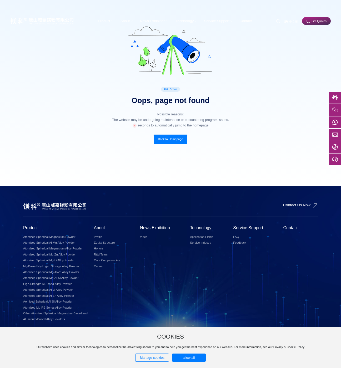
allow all (189, 358)
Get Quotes (319, 21)
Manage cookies (152, 358)
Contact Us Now (296, 205)
